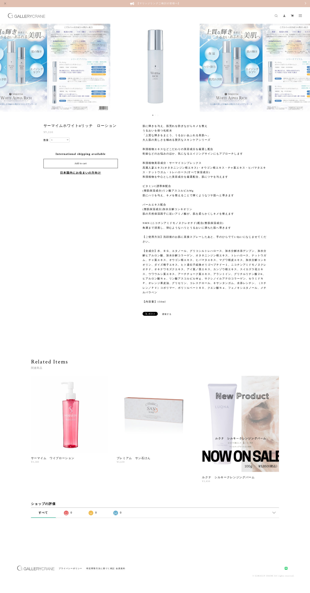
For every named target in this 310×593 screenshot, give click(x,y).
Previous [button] (6, 67)
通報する (167, 314)
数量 (46, 140)
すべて (43, 512)
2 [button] (155, 115)
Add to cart (81, 163)
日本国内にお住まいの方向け (80, 172)
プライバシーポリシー (70, 568)
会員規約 (120, 568)
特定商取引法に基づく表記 (100, 568)
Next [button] (304, 67)
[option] (155, 67)
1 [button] (152, 115)
